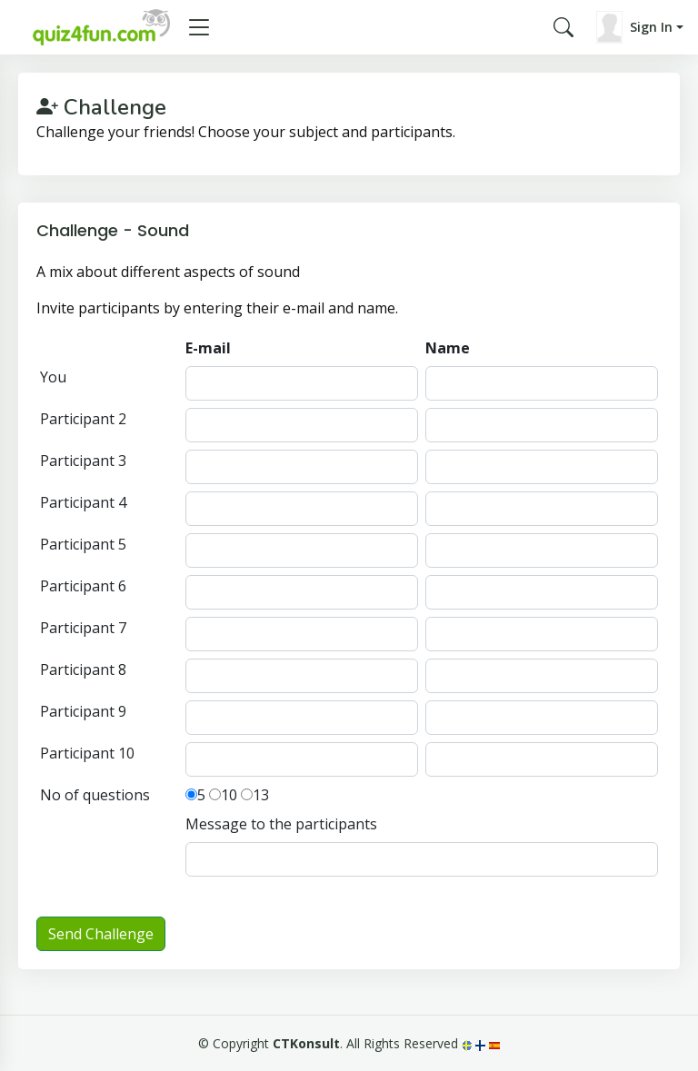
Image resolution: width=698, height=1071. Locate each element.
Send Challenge (101, 934)
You (53, 377)
